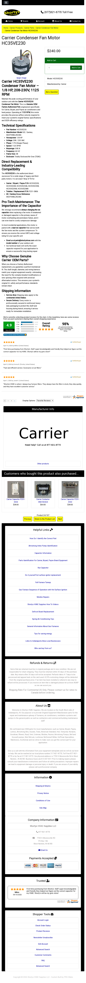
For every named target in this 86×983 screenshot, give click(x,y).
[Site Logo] (15, 12)
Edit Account (43, 944)
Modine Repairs (43, 597)
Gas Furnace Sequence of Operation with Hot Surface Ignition (43, 590)
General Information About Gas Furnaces (43, 626)
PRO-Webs (68, 977)
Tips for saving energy (43, 634)
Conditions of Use (43, 801)
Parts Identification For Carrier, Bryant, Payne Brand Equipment (43, 560)
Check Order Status (43, 926)
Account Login (43, 920)
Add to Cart (76, 68)
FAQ (43, 960)
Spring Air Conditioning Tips (43, 619)
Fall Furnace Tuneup (43, 582)
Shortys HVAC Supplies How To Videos (43, 604)
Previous (27, 519)
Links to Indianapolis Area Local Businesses (43, 641)
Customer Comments (43, 955)
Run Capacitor (43, 568)
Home (9, 21)
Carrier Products (16, 28)
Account (40, 21)
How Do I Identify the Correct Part (43, 538)
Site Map (43, 808)
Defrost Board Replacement (43, 612)
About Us (57, 21)
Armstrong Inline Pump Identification (43, 546)
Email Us (43, 850)
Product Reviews (43, 931)
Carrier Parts (29, 28)
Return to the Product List (45, 519)
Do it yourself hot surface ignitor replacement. (43, 575)
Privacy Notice (43, 793)
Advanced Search (43, 949)
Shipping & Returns (43, 786)
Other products (43, 464)
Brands (24, 21)
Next (60, 519)
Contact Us (75, 21)
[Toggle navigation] (6, 2)
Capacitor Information (43, 553)
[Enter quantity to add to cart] (58, 68)
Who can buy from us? (43, 648)
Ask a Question (52, 92)
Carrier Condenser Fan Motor (47, 28)
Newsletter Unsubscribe (43, 937)
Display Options (29, 401)
